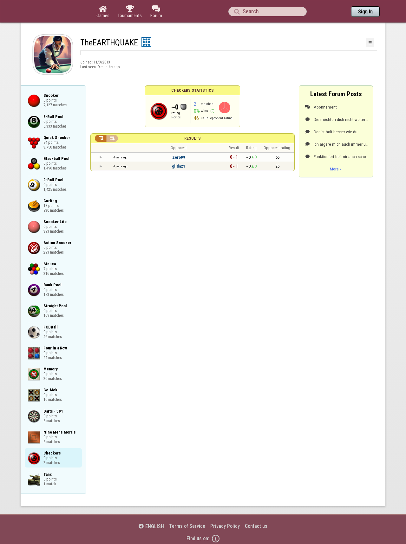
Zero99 (178, 157)
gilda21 (178, 166)
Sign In (365, 12)
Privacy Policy (225, 526)
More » (336, 168)
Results (192, 138)
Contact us (256, 526)
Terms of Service (187, 526)
